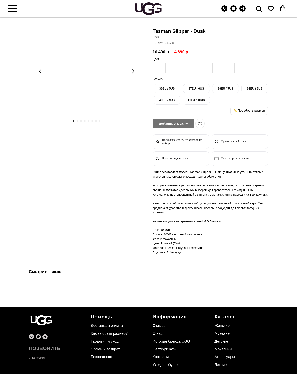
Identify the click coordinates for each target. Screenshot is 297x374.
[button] (259, 8)
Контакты (161, 357)
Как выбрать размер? (109, 333)
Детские (221, 341)
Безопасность (102, 357)
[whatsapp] (233, 10)
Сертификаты (164, 349)
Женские (222, 326)
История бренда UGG (171, 341)
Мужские (222, 333)
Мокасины (223, 349)
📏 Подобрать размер (249, 110)
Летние (220, 365)
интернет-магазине (189, 221)
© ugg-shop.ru (37, 357)
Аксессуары (224, 357)
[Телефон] (224, 10)
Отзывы (159, 326)
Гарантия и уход (105, 341)
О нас (158, 333)
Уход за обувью (166, 365)
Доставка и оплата (107, 326)
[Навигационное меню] (12, 8)
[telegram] (242, 10)
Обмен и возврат (105, 349)
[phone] (31, 336)
